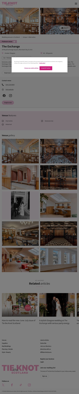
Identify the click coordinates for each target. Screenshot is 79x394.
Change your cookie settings (31, 68)
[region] (39, 65)
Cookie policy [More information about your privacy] (42, 63)
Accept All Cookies (45, 68)
